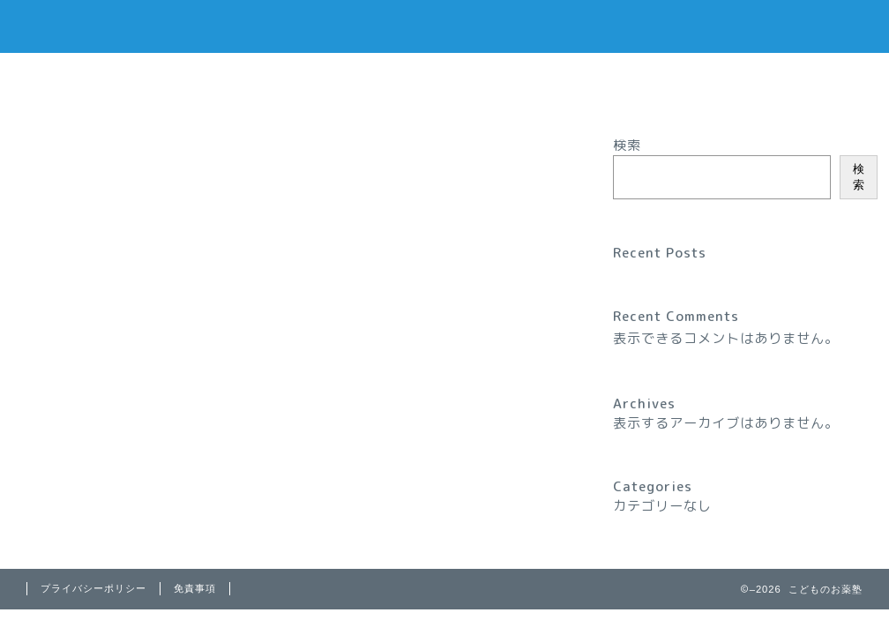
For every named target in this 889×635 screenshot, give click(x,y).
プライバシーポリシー (75, 79)
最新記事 (79, 152)
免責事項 (195, 588)
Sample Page (47, 62)
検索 (627, 145)
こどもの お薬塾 (444, 24)
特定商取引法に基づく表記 (90, 99)
